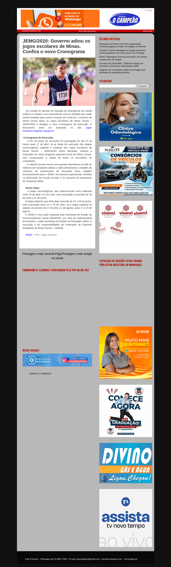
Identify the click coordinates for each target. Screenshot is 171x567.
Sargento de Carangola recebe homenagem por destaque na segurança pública (122, 71)
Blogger (141, 559)
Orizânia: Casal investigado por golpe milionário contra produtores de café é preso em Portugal (122, 51)
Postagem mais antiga (77, 253)
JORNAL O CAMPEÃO (40, 373)
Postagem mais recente (39, 253)
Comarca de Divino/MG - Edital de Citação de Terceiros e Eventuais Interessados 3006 (121, 64)
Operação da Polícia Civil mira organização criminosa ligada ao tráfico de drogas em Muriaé (122, 45)
